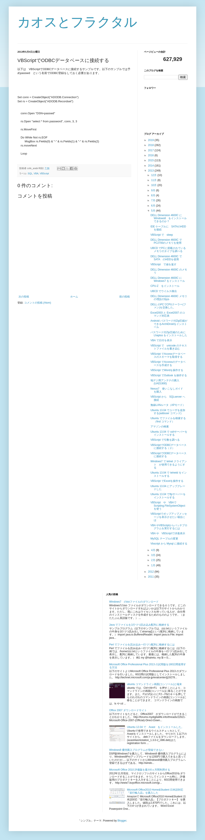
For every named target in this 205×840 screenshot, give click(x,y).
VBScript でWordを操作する (166, 370)
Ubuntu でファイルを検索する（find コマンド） (168, 420)
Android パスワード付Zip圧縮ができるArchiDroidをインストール (168, 324)
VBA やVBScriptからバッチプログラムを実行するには (168, 527)
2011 (151, 576)
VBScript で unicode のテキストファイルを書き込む (168, 347)
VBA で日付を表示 (161, 340)
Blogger (122, 820)
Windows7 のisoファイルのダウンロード (134, 601)
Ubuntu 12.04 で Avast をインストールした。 (155, 727)
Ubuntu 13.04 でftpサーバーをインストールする (168, 496)
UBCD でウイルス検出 (163, 291)
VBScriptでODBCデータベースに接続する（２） (168, 447)
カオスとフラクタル (77, 22)
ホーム (74, 296)
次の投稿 (24, 296)
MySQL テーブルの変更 (164, 538)
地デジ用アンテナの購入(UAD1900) (164, 382)
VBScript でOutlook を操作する (168, 375)
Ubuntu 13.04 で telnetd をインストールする (168, 474)
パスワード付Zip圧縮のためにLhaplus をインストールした (168, 334)
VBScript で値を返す (163, 264)
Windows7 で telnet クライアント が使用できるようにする (168, 464)
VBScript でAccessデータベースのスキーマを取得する (168, 355)
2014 (151, 165)
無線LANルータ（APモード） (167, 405)
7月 (153, 200)
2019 (151, 140)
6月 (153, 205)
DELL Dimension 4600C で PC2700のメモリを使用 (167, 241)
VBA (36, 173)
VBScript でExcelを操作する (166, 480)
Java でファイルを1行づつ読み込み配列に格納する (139, 624)
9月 (153, 190)
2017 (151, 150)
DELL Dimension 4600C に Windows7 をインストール (167, 279)
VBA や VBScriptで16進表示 (167, 533)
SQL (30, 173)
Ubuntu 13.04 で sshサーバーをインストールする (168, 433)
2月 (153, 560)
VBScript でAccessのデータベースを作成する (168, 363)
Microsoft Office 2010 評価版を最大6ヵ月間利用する (139, 769)
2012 (151, 571)
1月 (153, 565)
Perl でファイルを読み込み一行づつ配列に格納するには (142, 644)
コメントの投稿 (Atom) (37, 302)
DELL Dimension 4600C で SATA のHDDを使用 (167, 258)
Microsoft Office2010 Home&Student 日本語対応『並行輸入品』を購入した (155, 791)
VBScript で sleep (161, 234)
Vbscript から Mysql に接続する (168, 543)
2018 (151, 145)
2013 (151, 170)
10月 (154, 185)
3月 (153, 555)
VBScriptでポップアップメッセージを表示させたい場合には (168, 517)
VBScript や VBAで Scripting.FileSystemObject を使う (169, 505)
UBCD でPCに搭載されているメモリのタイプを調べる (168, 250)
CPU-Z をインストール (164, 285)
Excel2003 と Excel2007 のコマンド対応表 (167, 314)
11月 (154, 180)
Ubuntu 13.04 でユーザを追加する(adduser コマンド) (167, 412)
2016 (151, 155)
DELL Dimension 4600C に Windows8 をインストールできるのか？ (168, 218)
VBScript (44, 173)
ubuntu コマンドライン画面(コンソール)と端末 (154, 684)
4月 (153, 550)
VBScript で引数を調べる (165, 439)
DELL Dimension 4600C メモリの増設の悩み (168, 298)
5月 (153, 210)
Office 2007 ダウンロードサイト (128, 710)
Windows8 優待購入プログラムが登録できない (136, 749)
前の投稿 (124, 296)
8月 (153, 195)
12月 (154, 175)
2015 (151, 160)
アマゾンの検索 (159, 426)
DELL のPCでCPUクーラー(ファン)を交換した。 (168, 306)
